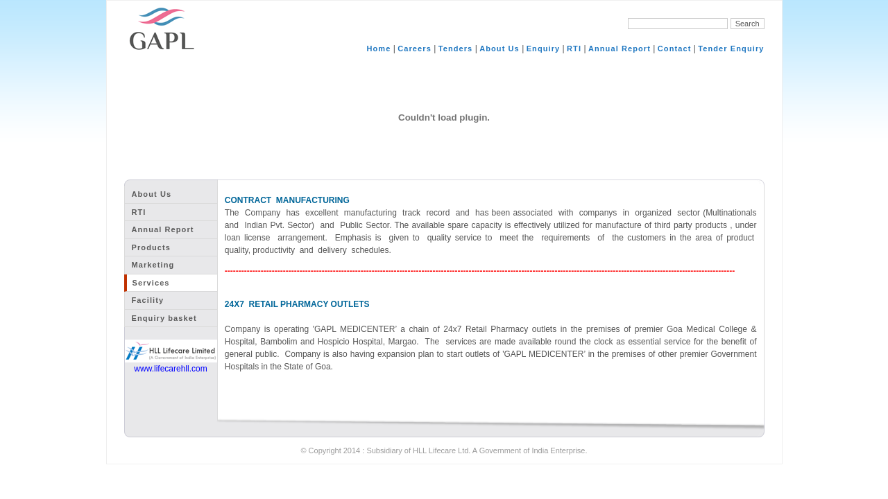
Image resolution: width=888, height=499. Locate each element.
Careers (415, 48)
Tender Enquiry (731, 48)
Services (151, 283)
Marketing (153, 265)
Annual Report (619, 48)
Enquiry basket (164, 318)
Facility (148, 300)
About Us (499, 48)
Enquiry (544, 48)
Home (378, 48)
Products (151, 247)
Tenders (455, 48)
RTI (574, 48)
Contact (675, 48)
